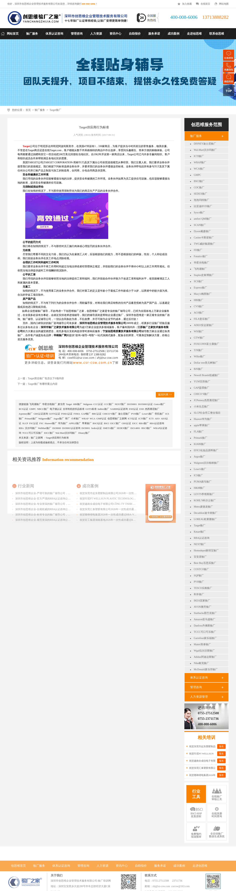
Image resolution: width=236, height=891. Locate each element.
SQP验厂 (199, 575)
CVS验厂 (199, 306)
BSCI (106, 423)
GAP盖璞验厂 (201, 387)
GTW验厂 (199, 337)
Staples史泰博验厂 (204, 275)
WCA (92, 418)
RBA (21, 428)
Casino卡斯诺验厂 (204, 237)
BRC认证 (96, 413)
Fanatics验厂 (201, 256)
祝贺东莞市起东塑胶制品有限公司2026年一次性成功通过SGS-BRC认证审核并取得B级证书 (131, 517)
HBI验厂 (198, 300)
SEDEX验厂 (200, 193)
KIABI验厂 (200, 444)
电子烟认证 (56, 409)
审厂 (67, 418)
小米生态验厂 (201, 406)
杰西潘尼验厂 (152, 409)
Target (69, 404)
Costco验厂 (159, 404)
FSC (41, 423)
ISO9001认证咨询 (71, 428)
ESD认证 (133, 409)
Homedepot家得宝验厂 (206, 550)
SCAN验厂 (200, 225)
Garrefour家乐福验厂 (205, 638)
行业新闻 (26, 510)
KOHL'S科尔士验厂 (205, 500)
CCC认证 (98, 404)
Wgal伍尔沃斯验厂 (204, 650)
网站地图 (224, 3)
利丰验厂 (199, 594)
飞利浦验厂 (200, 268)
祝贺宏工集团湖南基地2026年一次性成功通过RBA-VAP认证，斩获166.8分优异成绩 (127, 544)
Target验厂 (55, 110)
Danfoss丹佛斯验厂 (204, 625)
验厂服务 (40, 110)
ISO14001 (135, 428)
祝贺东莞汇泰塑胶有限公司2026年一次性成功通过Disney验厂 (114, 533)
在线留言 (205, 3)
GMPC (197, 175)
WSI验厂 (199, 331)
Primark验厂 (200, 437)
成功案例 (90, 510)
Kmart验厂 (200, 531)
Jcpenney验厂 (25, 413)
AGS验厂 (199, 312)
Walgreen (87, 404)
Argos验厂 (199, 456)
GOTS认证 (54, 413)
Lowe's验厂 (200, 469)
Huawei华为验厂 (203, 419)
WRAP (85, 418)
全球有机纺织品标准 (73, 409)
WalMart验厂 (44, 428)
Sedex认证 (96, 428)
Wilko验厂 (199, 356)
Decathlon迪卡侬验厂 (205, 513)
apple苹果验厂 (202, 425)
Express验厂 (200, 287)
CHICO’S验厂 (201, 394)
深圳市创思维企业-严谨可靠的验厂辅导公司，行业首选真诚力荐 (51, 517)
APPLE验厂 (75, 423)
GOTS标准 (91, 409)
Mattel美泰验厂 (202, 644)
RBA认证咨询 (201, 538)
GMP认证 (101, 418)
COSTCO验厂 (201, 569)
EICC (135, 423)
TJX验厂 (198, 350)
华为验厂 (63, 423)
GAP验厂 (86, 413)
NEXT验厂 (200, 544)
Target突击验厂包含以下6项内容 (46, 378)
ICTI (151, 418)
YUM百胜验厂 (202, 381)
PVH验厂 (199, 581)
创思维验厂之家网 (117, 418)
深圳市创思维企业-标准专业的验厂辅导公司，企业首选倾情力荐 (51, 539)
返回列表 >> (165, 394)
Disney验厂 (84, 433)
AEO (157, 418)
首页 (28, 110)
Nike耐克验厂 (201, 663)
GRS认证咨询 (41, 413)
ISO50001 (132, 404)
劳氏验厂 (159, 413)
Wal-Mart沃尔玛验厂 (205, 150)
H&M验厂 (199, 488)
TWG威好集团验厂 (204, 243)
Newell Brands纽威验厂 (207, 375)
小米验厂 (76, 418)
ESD (141, 409)
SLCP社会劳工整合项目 (207, 412)
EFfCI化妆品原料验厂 (206, 450)
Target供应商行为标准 (57, 437)
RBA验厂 (144, 423)
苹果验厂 (87, 423)
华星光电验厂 (201, 262)
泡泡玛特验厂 (201, 200)
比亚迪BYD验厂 (203, 206)
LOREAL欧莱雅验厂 (205, 519)
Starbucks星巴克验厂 (205, 613)
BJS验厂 (198, 369)
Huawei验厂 (51, 423)
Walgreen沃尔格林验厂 (206, 463)
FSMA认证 (66, 413)
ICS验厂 (198, 475)
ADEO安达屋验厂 (204, 325)
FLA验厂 (199, 431)
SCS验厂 (199, 281)
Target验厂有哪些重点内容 (43, 384)
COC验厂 (199, 187)
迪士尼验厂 (124, 413)
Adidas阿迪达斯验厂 (205, 657)
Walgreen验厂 (45, 418)
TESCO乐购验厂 (203, 588)
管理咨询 (196, 687)
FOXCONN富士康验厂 (206, 344)
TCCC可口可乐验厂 (205, 632)
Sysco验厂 (199, 212)
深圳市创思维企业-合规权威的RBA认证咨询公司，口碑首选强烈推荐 (54, 533)
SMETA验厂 (109, 428)
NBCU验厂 (42, 409)
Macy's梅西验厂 (202, 294)
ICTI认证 (132, 418)
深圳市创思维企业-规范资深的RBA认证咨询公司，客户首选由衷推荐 (54, 544)
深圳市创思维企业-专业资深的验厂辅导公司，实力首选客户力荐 (51, 528)
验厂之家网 (37, 437)
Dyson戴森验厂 (202, 231)
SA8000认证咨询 (119, 409)
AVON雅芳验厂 (202, 606)
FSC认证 (33, 423)
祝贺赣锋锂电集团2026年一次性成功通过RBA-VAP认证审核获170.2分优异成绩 (124, 539)
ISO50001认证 (145, 404)
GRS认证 (126, 423)
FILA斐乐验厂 (202, 319)
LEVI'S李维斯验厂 (204, 494)
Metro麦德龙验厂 (203, 506)
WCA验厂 (199, 168)
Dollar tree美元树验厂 (206, 362)
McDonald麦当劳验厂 (206, 669)
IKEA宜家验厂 (202, 600)
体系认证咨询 (199, 677)
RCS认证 (23, 409)
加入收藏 (187, 3)
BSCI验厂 (199, 181)
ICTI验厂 (199, 156)
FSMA (77, 413)
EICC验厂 (115, 423)
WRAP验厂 (200, 162)
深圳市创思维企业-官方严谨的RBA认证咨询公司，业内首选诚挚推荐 (54, 523)
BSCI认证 (98, 423)
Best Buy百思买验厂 (205, 563)
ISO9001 (85, 428)
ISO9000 (56, 428)
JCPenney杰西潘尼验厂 (207, 400)
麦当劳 (61, 404)
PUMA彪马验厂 (202, 481)
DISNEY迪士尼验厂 (205, 143)
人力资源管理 (199, 696)
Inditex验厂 (103, 409)
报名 (221, 746)
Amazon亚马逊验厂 (204, 619)
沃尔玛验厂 (31, 428)
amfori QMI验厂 (202, 218)
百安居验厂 (200, 556)
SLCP (25, 423)
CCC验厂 (109, 404)
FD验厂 (198, 250)
